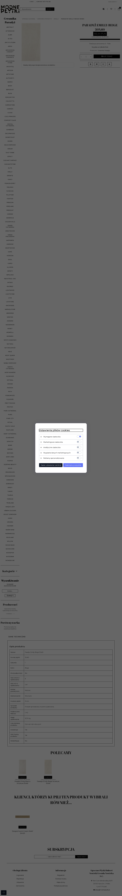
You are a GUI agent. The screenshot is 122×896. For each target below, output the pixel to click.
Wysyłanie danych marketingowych (57, 453)
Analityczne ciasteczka (51, 447)
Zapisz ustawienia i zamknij (51, 465)
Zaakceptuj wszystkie (73, 465)
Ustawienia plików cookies (54, 430)
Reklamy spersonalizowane (53, 458)
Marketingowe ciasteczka (53, 442)
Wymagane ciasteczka (51, 437)
